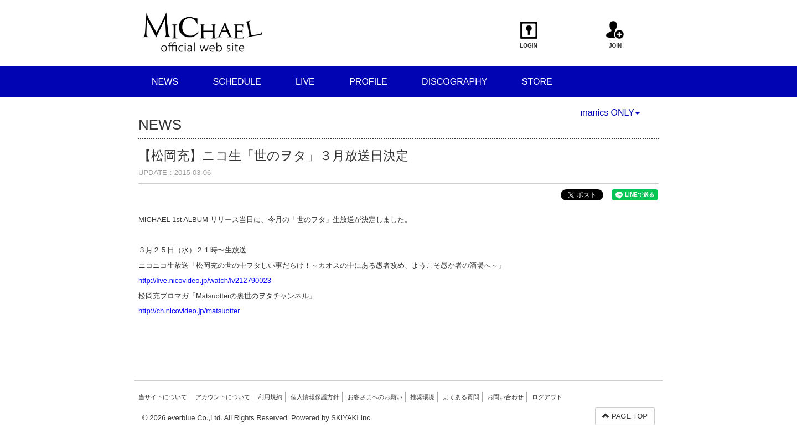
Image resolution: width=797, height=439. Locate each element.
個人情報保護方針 (315, 397)
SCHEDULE (237, 81)
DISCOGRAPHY (454, 81)
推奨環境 (422, 397)
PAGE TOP (625, 416)
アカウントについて (222, 397)
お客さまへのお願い (375, 397)
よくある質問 (461, 397)
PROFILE (368, 81)
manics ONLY (610, 112)
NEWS (165, 81)
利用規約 (270, 397)
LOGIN (529, 35)
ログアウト (547, 397)
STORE (537, 81)
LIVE (305, 81)
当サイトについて (162, 397)
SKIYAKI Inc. (351, 418)
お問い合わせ (505, 397)
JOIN (615, 35)
